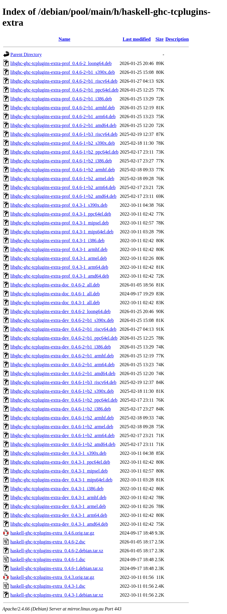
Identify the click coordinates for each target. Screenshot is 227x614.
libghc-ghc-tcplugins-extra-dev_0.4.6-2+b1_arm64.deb (62, 364)
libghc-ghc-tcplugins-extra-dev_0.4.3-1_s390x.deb (58, 453)
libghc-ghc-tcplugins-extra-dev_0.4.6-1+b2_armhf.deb (62, 417)
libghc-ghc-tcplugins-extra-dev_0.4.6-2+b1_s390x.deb (62, 320)
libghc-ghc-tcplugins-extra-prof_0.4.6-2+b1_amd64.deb (63, 125)
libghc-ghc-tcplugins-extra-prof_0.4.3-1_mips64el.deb (62, 231)
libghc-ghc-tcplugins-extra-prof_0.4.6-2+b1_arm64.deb (63, 116)
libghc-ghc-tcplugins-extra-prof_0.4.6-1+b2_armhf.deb (62, 169)
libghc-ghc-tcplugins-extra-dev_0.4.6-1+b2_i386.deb (60, 408)
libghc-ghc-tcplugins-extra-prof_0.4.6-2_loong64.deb (61, 63)
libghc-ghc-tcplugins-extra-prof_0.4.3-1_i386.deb (57, 240)
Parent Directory (26, 54)
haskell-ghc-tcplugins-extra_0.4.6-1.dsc (47, 559)
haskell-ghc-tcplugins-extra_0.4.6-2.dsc (47, 541)
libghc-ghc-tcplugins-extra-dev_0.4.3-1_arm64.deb (58, 515)
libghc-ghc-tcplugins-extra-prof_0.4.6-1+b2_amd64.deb (63, 196)
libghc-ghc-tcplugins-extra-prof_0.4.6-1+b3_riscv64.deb (63, 134)
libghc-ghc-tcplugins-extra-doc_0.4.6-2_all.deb (55, 284)
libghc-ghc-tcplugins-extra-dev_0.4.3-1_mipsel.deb (59, 470)
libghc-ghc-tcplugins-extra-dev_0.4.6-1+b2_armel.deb (61, 426)
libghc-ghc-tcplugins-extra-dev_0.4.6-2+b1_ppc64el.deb (63, 338)
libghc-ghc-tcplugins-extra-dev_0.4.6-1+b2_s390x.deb (62, 391)
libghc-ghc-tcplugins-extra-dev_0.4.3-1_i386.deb (56, 488)
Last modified (137, 39)
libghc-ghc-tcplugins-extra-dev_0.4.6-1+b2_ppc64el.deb (63, 400)
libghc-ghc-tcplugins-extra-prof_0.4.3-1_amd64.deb (59, 276)
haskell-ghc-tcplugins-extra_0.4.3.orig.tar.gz (52, 577)
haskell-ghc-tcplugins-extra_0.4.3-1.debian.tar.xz (56, 594)
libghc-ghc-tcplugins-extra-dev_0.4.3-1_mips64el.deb (61, 479)
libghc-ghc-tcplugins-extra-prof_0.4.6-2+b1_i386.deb (61, 98)
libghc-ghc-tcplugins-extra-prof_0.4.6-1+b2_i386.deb (61, 160)
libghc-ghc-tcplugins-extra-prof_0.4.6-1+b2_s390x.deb (62, 143)
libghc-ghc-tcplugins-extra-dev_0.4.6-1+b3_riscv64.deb (63, 382)
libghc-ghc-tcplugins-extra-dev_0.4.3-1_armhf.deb (58, 497)
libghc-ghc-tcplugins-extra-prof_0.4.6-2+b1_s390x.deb (62, 72)
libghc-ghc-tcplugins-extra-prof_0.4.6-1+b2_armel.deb (62, 178)
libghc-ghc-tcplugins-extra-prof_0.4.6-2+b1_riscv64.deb (63, 81)
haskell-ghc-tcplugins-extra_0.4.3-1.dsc (47, 586)
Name (64, 39)
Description (177, 39)
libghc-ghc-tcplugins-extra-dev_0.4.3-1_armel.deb (58, 506)
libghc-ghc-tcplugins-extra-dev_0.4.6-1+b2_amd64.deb (62, 444)
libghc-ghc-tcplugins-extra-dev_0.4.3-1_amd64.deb (59, 524)
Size (159, 39)
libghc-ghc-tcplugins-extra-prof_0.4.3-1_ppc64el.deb (60, 213)
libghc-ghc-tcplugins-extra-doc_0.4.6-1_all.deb (55, 293)
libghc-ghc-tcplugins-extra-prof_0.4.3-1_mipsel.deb (59, 222)
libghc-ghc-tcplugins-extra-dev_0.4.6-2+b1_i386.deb (60, 346)
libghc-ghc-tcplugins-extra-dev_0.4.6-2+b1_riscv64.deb (63, 329)
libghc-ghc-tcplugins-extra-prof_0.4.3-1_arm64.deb (59, 267)
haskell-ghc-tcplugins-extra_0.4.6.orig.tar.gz (52, 532)
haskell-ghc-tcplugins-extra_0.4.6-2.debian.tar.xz (56, 550)
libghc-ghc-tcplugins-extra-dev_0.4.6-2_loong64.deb (60, 311)
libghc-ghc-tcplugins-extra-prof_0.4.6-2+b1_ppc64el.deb (64, 89)
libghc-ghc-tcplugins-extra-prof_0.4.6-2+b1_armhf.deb (62, 107)
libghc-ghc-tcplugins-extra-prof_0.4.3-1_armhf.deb (58, 249)
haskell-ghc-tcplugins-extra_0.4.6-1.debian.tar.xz (56, 568)
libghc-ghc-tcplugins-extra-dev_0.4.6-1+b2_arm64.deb (62, 435)
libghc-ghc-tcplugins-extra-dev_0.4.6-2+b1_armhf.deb (62, 355)
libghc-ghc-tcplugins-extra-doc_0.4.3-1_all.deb (55, 302)
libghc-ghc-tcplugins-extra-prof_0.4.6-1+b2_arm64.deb (63, 187)
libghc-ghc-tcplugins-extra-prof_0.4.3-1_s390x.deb (58, 205)
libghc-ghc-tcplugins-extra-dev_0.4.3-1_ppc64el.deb (60, 462)
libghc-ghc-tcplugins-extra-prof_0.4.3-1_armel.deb (58, 258)
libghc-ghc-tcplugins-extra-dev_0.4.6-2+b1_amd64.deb (62, 373)
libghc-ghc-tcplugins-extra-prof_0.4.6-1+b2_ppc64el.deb (64, 151)
